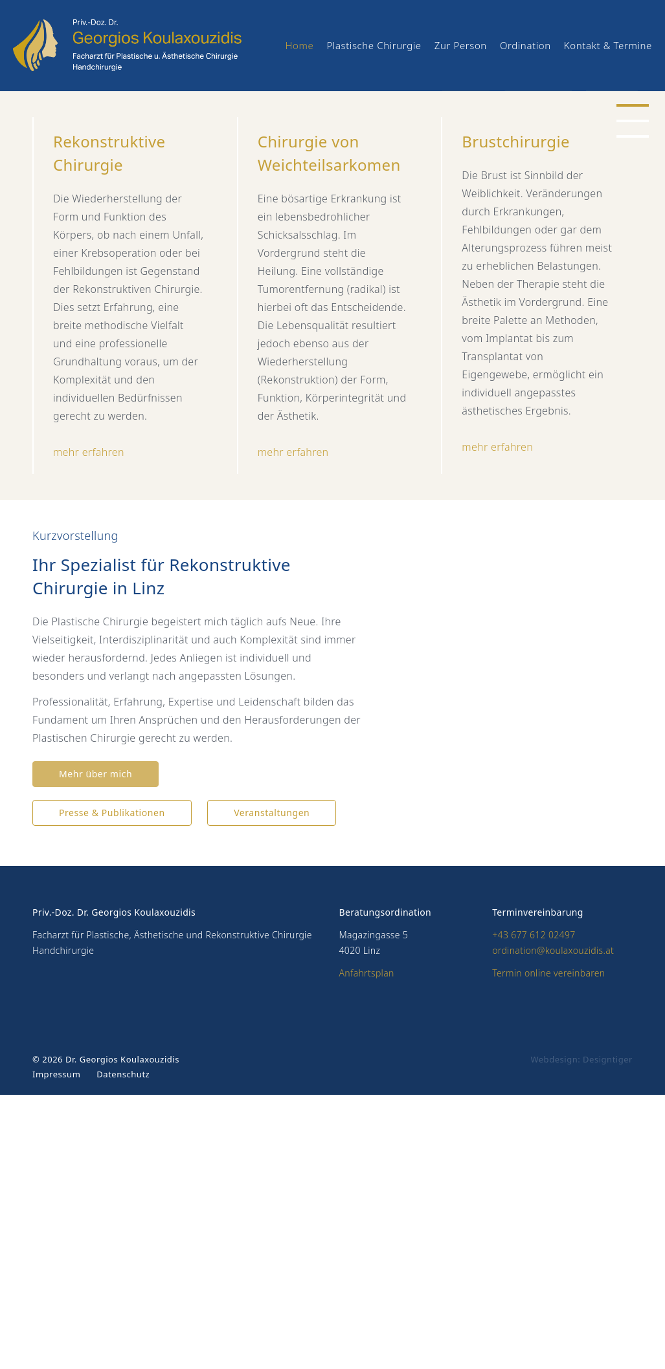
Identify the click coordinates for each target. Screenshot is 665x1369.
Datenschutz (123, 1348)
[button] (632, 242)
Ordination (525, 45)
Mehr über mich (95, 1048)
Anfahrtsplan (366, 1247)
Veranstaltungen (272, 1087)
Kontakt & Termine (608, 45)
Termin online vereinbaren (548, 1247)
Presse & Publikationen (112, 1087)
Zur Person (460, 45)
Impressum (56, 1348)
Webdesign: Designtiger (581, 1333)
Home (300, 45)
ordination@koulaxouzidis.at (553, 1224)
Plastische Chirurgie (373, 45)
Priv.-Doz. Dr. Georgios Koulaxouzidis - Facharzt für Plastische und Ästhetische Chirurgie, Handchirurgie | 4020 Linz (140, 45)
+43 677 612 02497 (533, 1209)
